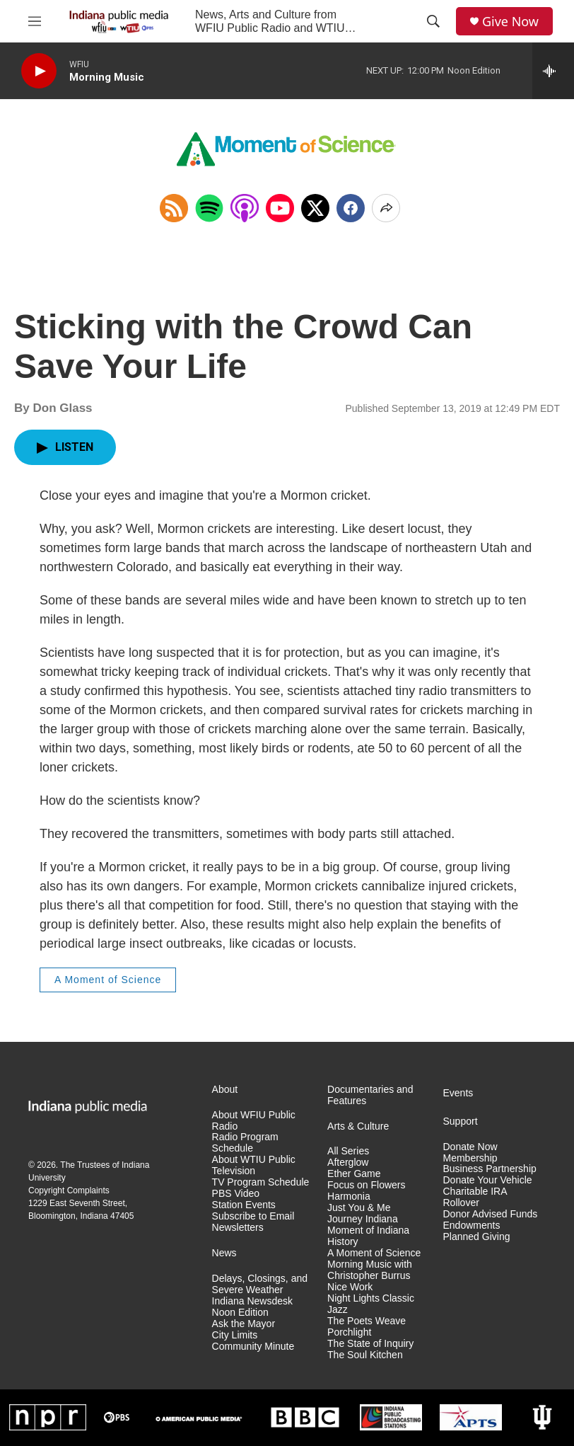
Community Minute (253, 1346)
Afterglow (347, 1162)
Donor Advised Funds (490, 1214)
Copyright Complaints (69, 1190)
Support (460, 1121)
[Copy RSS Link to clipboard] (174, 208)
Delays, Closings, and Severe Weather (260, 1284)
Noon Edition (240, 1312)
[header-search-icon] (433, 21)
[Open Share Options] (386, 208)
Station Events (244, 1205)
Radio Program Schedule (245, 1143)
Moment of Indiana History (368, 1236)
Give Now (510, 21)
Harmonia (348, 1196)
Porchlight (349, 1332)
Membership (470, 1158)
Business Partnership (490, 1169)
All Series (348, 1151)
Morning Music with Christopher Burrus (369, 1270)
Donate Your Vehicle (487, 1180)
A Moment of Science (107, 979)
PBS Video (235, 1193)
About (225, 1089)
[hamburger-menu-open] (34, 21)
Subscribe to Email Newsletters (253, 1222)
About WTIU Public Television (253, 1165)
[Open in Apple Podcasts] (244, 208)
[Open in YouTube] (280, 208)
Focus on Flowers (366, 1185)
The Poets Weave (366, 1321)
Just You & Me (359, 1208)
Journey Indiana (362, 1219)
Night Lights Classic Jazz (370, 1304)
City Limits (235, 1335)
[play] (39, 71)
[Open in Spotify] (209, 208)
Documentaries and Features (370, 1095)
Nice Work (350, 1287)
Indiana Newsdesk (252, 1301)
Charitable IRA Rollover (475, 1197)
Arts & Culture (358, 1126)
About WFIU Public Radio (253, 1121)
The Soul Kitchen (365, 1355)
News (224, 1253)
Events (458, 1093)
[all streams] (553, 70)
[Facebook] (350, 208)
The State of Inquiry (370, 1343)
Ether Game (353, 1174)
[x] (315, 208)
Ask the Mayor (243, 1324)
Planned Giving (476, 1237)
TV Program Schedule (261, 1182)
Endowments (471, 1225)
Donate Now (470, 1147)
